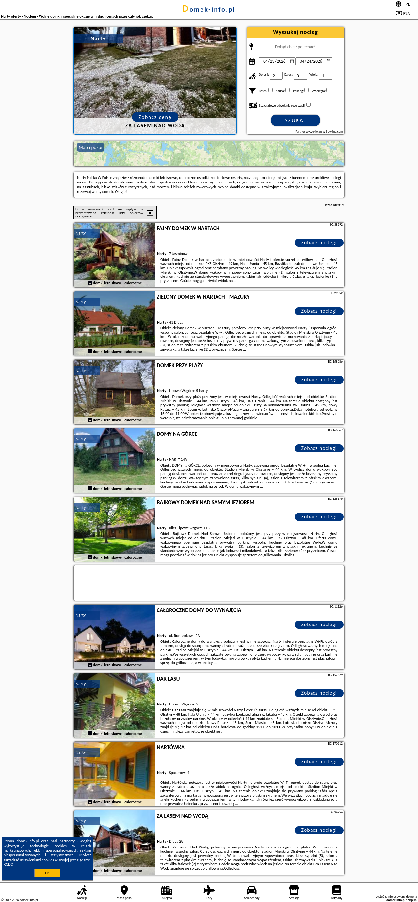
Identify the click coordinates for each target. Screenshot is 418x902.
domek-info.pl (208, 9)
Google (84, 841)
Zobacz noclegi (319, 242)
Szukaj (295, 120)
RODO (8, 864)
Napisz (412, 900)
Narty (80, 233)
